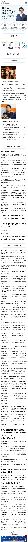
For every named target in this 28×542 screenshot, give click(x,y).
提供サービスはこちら (14, 54)
